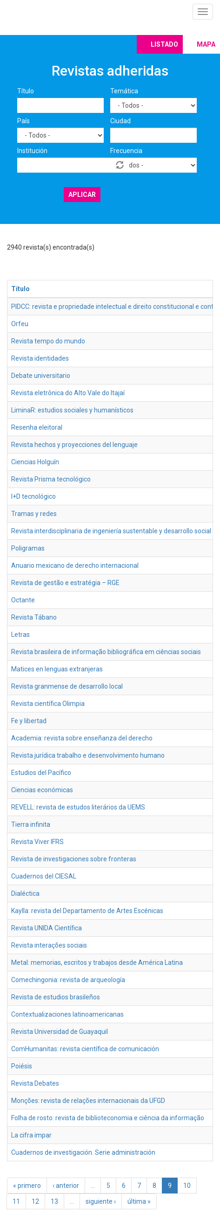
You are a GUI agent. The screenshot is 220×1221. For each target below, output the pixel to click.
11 (16, 1201)
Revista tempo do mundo (48, 341)
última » (139, 1201)
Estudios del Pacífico (41, 772)
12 (35, 1201)
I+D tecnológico (33, 496)
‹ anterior (66, 1185)
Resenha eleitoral (36, 427)
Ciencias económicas (42, 790)
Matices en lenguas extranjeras (57, 669)
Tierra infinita (30, 824)
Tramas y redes (34, 513)
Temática (124, 91)
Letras (20, 634)
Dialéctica (25, 893)
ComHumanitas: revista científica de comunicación (85, 1049)
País (23, 121)
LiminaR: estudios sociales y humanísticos (72, 410)
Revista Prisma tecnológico (51, 479)
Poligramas (28, 548)
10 (187, 1185)
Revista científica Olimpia (48, 703)
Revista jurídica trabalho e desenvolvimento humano (88, 755)
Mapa (206, 44)
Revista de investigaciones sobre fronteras (73, 859)
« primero (27, 1185)
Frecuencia (126, 150)
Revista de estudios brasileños (55, 997)
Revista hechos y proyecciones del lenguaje (74, 444)
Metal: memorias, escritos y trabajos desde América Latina (97, 962)
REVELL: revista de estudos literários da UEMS (78, 807)
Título (25, 91)
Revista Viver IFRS (37, 841)
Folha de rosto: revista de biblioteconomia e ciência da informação (107, 1118)
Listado (164, 44)
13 (54, 1201)
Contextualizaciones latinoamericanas (67, 1014)
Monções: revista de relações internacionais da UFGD (88, 1100)
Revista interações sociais (49, 945)
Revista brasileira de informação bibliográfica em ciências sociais (106, 652)
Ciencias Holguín (35, 462)
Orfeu (19, 324)
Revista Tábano (34, 617)
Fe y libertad (29, 721)
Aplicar (82, 194)
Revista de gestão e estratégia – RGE (65, 582)
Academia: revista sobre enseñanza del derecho (82, 738)
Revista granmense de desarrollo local (67, 686)
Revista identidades (40, 358)
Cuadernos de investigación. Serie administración (83, 1152)
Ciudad (120, 121)
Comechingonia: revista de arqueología (68, 980)
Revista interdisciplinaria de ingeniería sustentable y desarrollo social (111, 531)
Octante (23, 600)
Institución (32, 150)
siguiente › (101, 1201)
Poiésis (21, 1066)
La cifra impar (31, 1135)
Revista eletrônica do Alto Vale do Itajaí (68, 393)
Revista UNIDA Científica (46, 928)
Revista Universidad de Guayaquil (59, 1031)
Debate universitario (40, 375)
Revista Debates (35, 1083)
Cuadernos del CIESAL (43, 876)
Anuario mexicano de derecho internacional (75, 565)
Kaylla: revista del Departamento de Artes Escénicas (87, 910)
